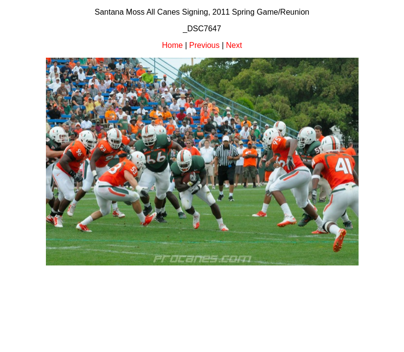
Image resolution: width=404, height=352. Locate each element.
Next (234, 45)
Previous (204, 45)
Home (172, 45)
